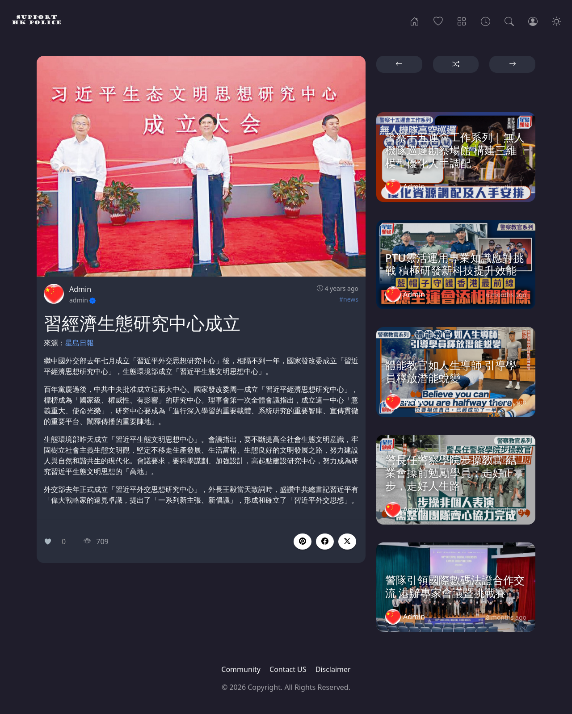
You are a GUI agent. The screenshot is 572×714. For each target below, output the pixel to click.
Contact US (288, 669)
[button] (325, 541)
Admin (80, 289)
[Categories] (462, 20)
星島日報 (79, 343)
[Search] (509, 20)
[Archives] (485, 20)
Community (241, 669)
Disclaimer (333, 669)
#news (348, 299)
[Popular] (438, 20)
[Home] (414, 20)
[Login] (533, 20)
